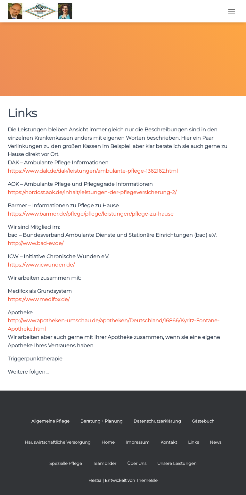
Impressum (138, 442)
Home (108, 442)
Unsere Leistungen (177, 463)
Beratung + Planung (101, 421)
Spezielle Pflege (65, 463)
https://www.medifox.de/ (39, 299)
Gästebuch (203, 421)
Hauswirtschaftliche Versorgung (58, 442)
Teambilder (104, 463)
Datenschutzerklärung (157, 421)
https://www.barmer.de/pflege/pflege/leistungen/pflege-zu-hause (91, 214)
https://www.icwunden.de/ (41, 265)
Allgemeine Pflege (50, 421)
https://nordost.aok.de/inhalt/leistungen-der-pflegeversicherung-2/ (92, 192)
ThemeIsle (147, 480)
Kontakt (168, 442)
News (215, 442)
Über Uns (136, 463)
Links (193, 442)
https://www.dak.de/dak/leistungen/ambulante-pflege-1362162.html (93, 171)
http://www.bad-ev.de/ (35, 243)
